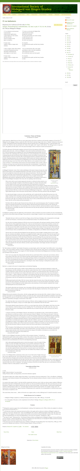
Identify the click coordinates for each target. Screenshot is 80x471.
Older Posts (59, 432)
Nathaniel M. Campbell (71, 26)
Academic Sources (21, 14)
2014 (68, 77)
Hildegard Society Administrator (70, 23)
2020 (68, 46)
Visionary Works (34, 14)
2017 (68, 52)
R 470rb (27, 24)
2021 (68, 44)
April (69, 60)
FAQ (9, 14)
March (69, 62)
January (69, 67)
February (70, 64)
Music (28, 14)
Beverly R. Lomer (70, 20)
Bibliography (57, 14)
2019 (68, 48)
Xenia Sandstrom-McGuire (70, 29)
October (70, 56)
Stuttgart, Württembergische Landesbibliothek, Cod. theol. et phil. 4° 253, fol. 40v (24, 26)
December (70, 54)
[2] (52, 146)
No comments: (26, 426)
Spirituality (50, 14)
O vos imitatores (9, 21)
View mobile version (32, 434)
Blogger (46, 468)
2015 (68, 75)
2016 (68, 73)
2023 (68, 40)
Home (5, 14)
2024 (68, 38)
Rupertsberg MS (53, 356)
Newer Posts (6, 432)
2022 (68, 42)
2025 (68, 35)
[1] (60, 140)
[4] (6, 166)
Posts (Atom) (35, 440)
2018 (68, 50)
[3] (11, 162)
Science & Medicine (42, 14)
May (69, 58)
